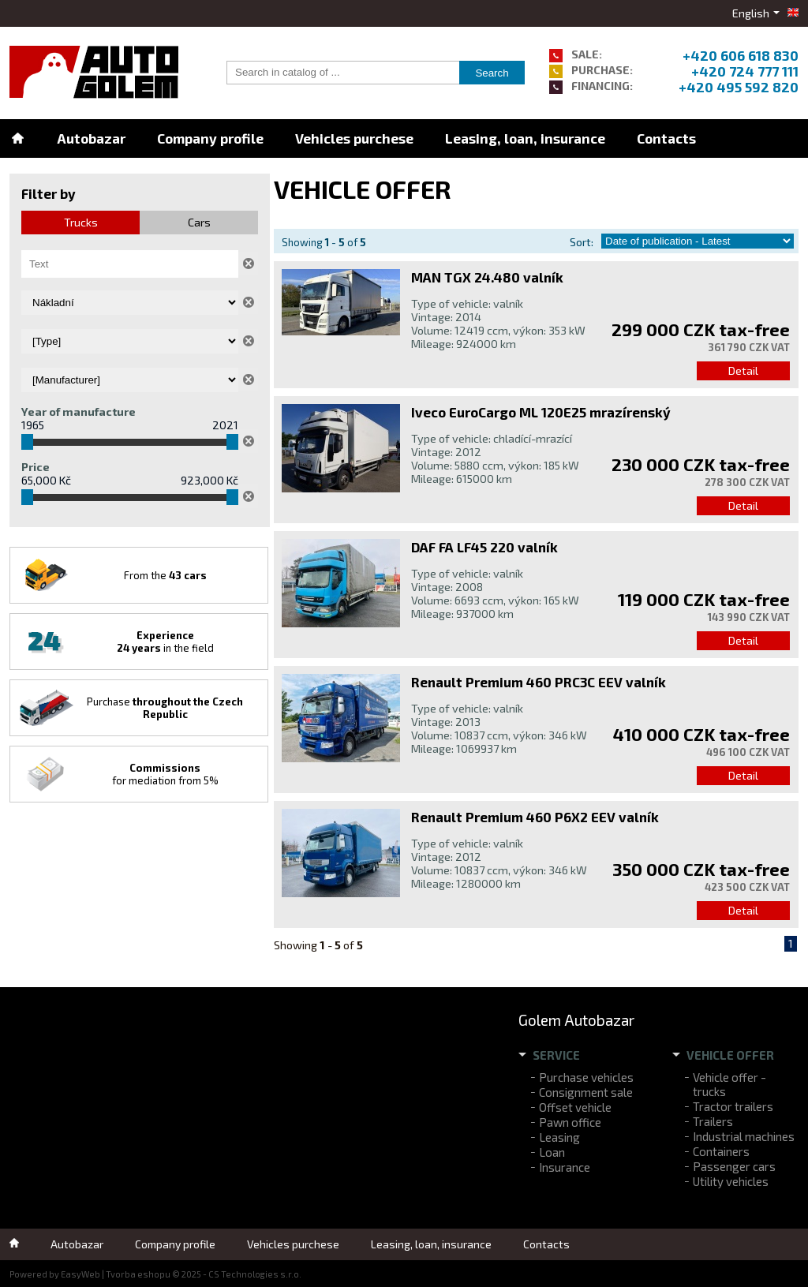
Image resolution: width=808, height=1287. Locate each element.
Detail (743, 370)
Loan (552, 1152)
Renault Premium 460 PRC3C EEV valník (538, 682)
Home (17, 138)
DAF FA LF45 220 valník (484, 547)
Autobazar (91, 138)
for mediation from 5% (165, 774)
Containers (721, 1151)
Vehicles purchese (354, 138)
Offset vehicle (575, 1107)
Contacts (666, 138)
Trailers (713, 1121)
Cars (199, 222)
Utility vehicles (731, 1181)
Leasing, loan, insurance (525, 138)
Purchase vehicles (586, 1077)
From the (165, 575)
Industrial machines (744, 1136)
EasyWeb (80, 1274)
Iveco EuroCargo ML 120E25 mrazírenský (541, 412)
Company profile (210, 138)
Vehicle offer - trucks (729, 1084)
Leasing (559, 1137)
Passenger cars (734, 1166)
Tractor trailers (733, 1106)
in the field (165, 641)
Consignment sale (586, 1092)
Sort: (581, 242)
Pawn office (570, 1122)
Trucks (81, 222)
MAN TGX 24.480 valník (487, 277)
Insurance (564, 1167)
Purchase (165, 707)
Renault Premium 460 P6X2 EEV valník (535, 817)
